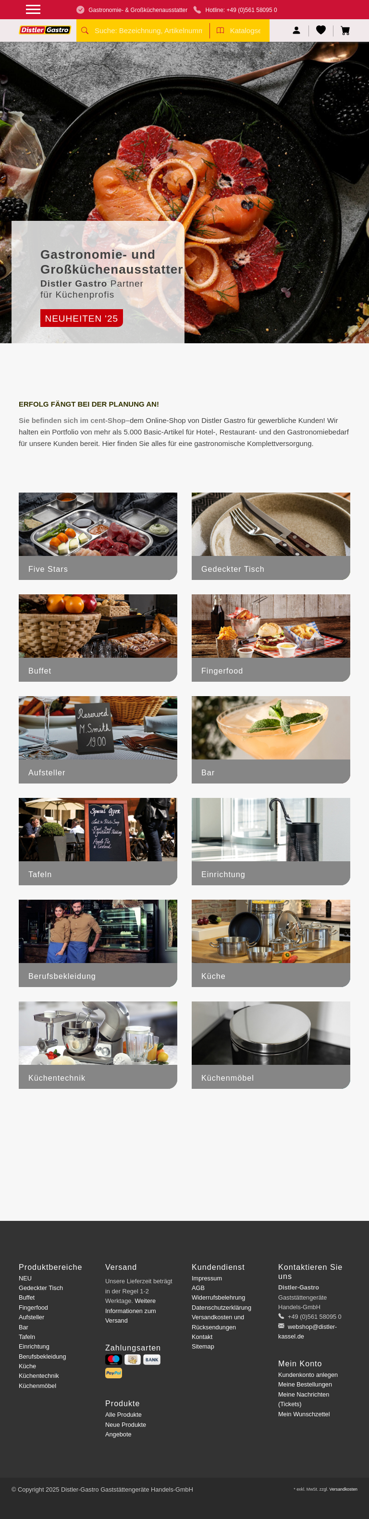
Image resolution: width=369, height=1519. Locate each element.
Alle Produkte (123, 1414)
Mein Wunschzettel (304, 1414)
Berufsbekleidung (42, 1356)
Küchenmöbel (37, 1385)
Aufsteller (31, 1317)
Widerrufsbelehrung (218, 1297)
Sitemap (203, 1346)
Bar (23, 1327)
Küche (27, 1366)
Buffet (27, 1297)
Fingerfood (33, 1307)
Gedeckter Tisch (41, 1287)
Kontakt (202, 1336)
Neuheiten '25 (81, 318)
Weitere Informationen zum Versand (130, 1310)
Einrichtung (34, 1346)
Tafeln (27, 1336)
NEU (25, 1278)
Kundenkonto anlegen (308, 1374)
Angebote (118, 1434)
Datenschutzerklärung (221, 1307)
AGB (198, 1287)
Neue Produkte (125, 1424)
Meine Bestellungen (305, 1384)
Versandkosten (343, 1489)
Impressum (207, 1278)
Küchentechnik (39, 1375)
